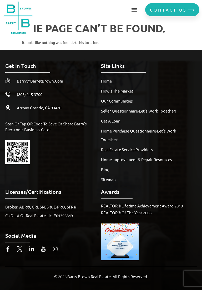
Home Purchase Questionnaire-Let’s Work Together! (138, 135)
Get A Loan (110, 120)
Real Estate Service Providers (127, 149)
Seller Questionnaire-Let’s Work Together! (138, 110)
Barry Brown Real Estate (89, 276)
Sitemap (108, 179)
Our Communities (117, 100)
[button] (134, 10)
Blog (105, 169)
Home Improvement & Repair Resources (136, 159)
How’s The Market (117, 90)
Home (106, 80)
